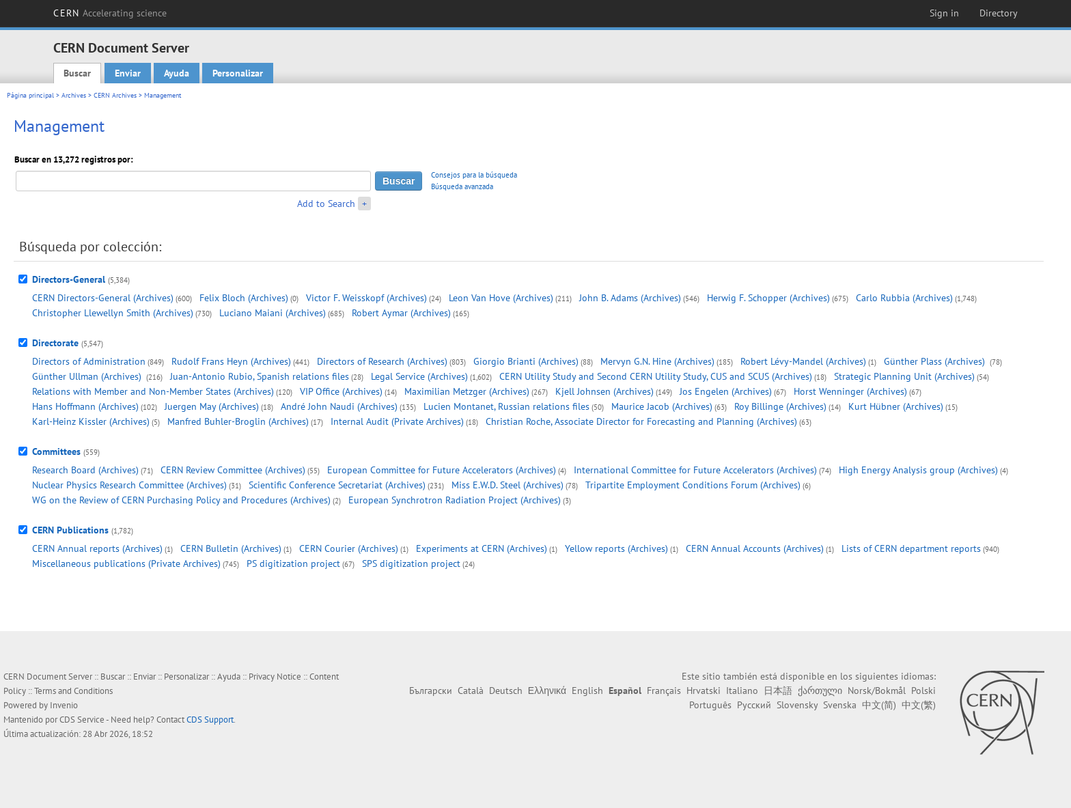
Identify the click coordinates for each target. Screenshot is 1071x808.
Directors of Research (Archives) (382, 361)
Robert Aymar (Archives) (401, 313)
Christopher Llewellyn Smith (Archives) (112, 313)
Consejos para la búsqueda (474, 175)
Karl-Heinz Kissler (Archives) (91, 421)
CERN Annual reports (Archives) (97, 548)
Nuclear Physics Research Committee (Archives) (129, 485)
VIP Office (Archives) (341, 391)
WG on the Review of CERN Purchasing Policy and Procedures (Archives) (181, 500)
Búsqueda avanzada (462, 186)
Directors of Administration (88, 361)
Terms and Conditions (73, 691)
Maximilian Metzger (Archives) (466, 391)
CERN (110, 13)
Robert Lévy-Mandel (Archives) (803, 361)
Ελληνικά (547, 690)
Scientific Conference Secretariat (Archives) (337, 485)
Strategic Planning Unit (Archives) (904, 376)
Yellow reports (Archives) (616, 548)
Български (430, 690)
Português (710, 705)
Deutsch (506, 690)
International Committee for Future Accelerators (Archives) (695, 470)
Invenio (64, 705)
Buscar (77, 73)
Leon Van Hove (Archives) (501, 298)
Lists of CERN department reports (911, 548)
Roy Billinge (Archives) (780, 406)
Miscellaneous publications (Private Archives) (126, 563)
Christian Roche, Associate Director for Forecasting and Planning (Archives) (641, 421)
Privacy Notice (275, 676)
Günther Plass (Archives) (936, 361)
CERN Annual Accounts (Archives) (755, 548)
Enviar (128, 73)
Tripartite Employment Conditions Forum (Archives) (693, 485)
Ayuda (176, 73)
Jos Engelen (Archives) (726, 391)
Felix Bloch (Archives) (243, 298)
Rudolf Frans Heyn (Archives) (231, 361)
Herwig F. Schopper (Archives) (768, 298)
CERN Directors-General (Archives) (102, 298)
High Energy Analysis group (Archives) (918, 470)
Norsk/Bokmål (877, 690)
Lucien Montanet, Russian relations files (506, 406)
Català (471, 690)
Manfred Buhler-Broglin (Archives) (238, 421)
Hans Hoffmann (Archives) (85, 406)
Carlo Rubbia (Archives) (904, 298)
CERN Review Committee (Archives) (233, 470)
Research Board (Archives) (85, 470)
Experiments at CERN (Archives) (481, 548)
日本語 (778, 690)
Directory (998, 13)
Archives (73, 95)
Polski (923, 690)
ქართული (820, 690)
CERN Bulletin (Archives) (230, 548)
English (587, 690)
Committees (56, 451)
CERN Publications (70, 530)
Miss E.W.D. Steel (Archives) (507, 485)
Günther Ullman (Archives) (88, 376)
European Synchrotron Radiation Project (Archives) (454, 500)
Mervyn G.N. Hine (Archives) (657, 361)
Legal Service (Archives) (419, 376)
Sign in (944, 13)
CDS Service (82, 719)
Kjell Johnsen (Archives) (604, 391)
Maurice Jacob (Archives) (661, 406)
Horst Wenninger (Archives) (850, 391)
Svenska (840, 705)
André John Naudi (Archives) (339, 406)
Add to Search (326, 203)
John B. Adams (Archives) (630, 298)
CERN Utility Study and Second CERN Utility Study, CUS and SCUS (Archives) (655, 376)
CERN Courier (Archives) (348, 548)
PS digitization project (293, 563)
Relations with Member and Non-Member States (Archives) (153, 391)
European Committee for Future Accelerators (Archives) (441, 470)
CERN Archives (115, 95)
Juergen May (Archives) (212, 406)
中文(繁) (919, 705)
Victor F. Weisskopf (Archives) (366, 298)
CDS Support (210, 719)
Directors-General (68, 279)
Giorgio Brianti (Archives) (526, 361)
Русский (754, 705)
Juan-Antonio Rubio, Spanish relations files (259, 376)
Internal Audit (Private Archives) (397, 421)
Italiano (742, 690)
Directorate (55, 343)
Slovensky (797, 705)
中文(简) (879, 705)
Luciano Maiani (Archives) (272, 313)
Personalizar (237, 73)
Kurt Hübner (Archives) (895, 406)
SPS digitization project (411, 563)
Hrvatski (703, 690)
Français (664, 690)
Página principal (30, 95)
